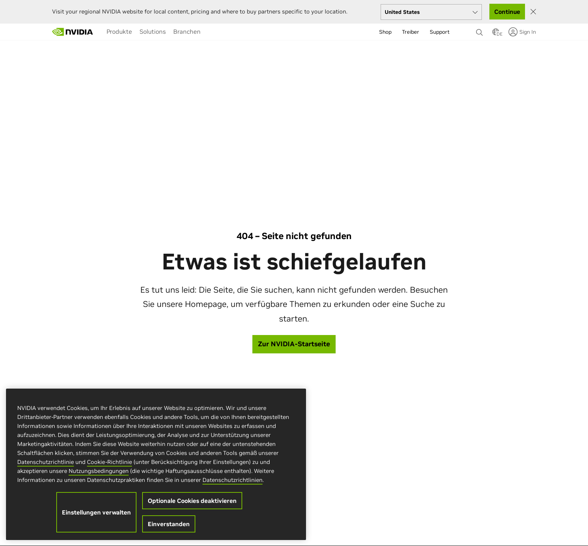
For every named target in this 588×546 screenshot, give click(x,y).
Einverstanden (169, 524)
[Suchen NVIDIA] (480, 30)
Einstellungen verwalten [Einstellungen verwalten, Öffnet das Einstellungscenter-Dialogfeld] (96, 512)
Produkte (119, 31)
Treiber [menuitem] (410, 31)
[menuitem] (119, 31)
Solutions (153, 31)
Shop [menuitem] (385, 31)
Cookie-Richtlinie (109, 461)
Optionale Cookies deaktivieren (192, 500)
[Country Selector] (495, 34)
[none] (480, 29)
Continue (507, 11)
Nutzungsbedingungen (99, 470)
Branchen (187, 31)
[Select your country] (431, 12)
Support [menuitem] (440, 31)
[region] (156, 464)
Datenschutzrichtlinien (232, 479)
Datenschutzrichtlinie (45, 461)
